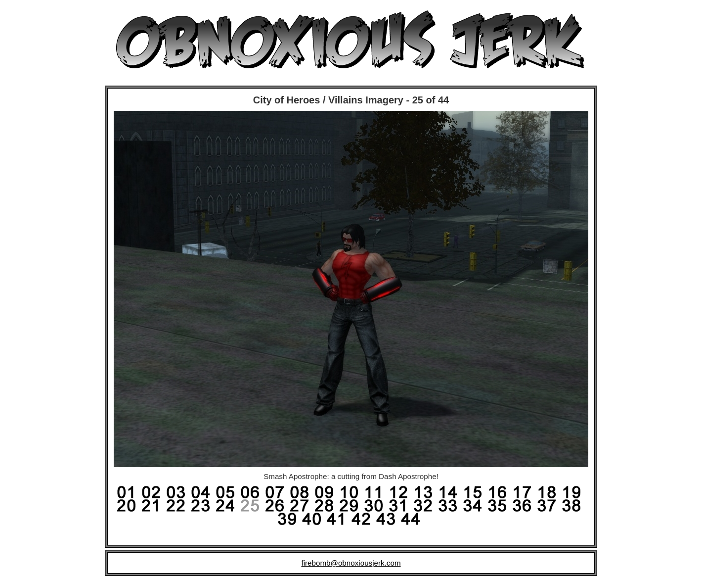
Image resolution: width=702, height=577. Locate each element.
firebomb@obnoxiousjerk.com (350, 563)
